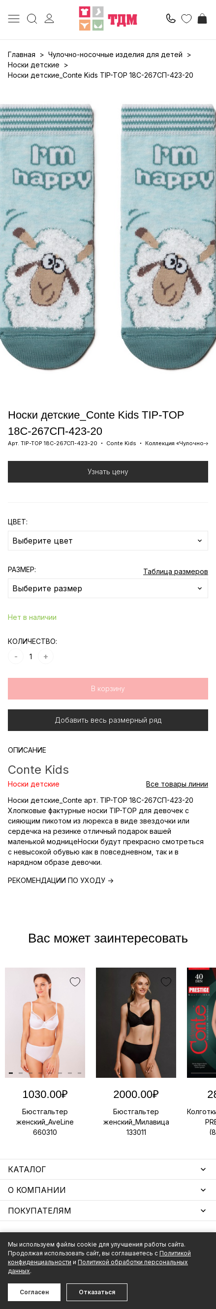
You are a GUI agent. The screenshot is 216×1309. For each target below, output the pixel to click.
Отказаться (97, 1292)
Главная (21, 54)
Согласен (34, 1292)
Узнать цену (108, 471)
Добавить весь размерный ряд (108, 720)
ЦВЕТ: (18, 522)
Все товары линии (177, 784)
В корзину (108, 688)
